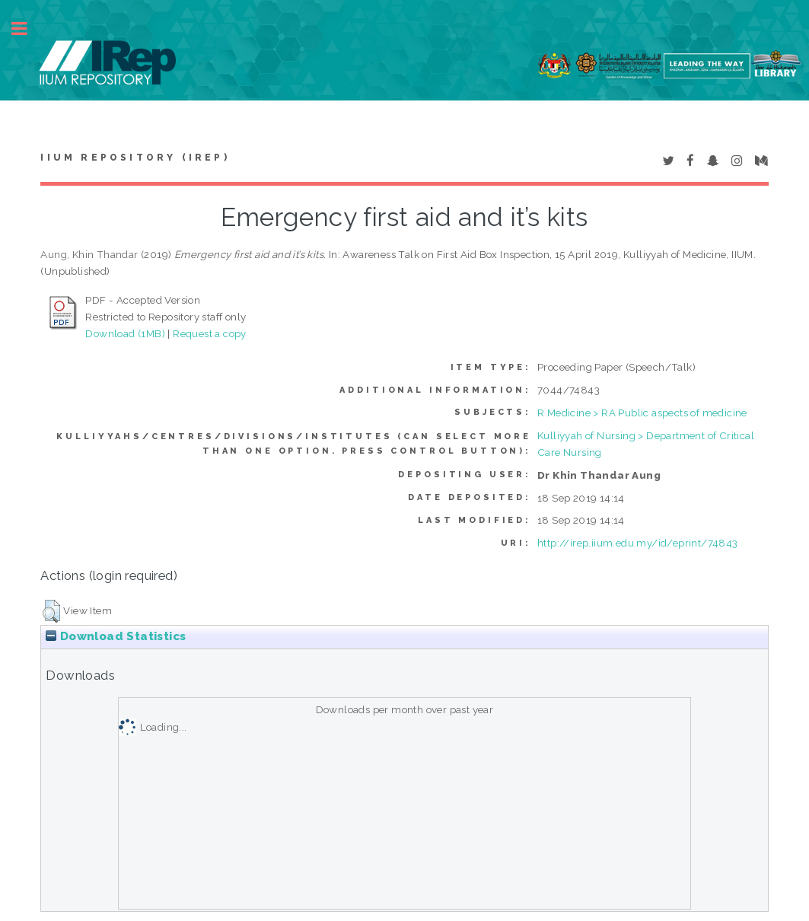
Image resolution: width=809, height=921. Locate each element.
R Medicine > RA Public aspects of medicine (642, 412)
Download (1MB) (125, 333)
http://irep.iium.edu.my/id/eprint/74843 (637, 543)
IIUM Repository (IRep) (134, 157)
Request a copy (210, 333)
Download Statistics (116, 636)
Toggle (27, 28)
